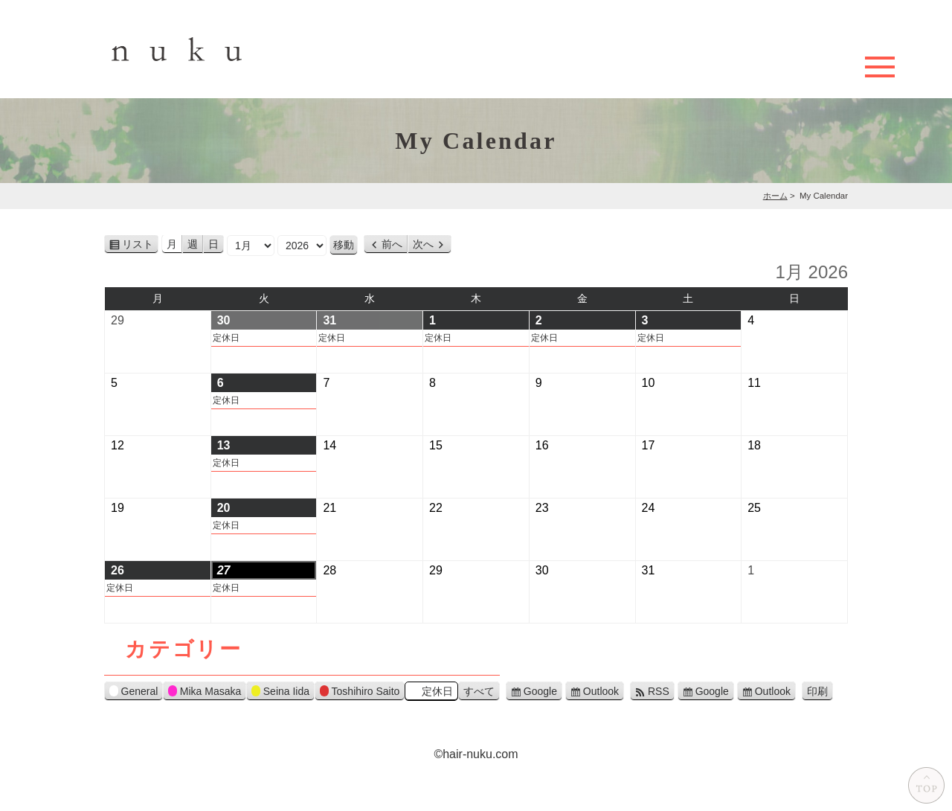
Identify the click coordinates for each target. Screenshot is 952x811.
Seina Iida (280, 693)
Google (540, 691)
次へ (423, 244)
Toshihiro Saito (359, 693)
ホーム (775, 195)
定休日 (226, 338)
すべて (479, 691)
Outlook (601, 691)
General (133, 693)
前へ (392, 244)
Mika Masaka (204, 693)
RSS (658, 691)
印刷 (820, 692)
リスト (140, 245)
